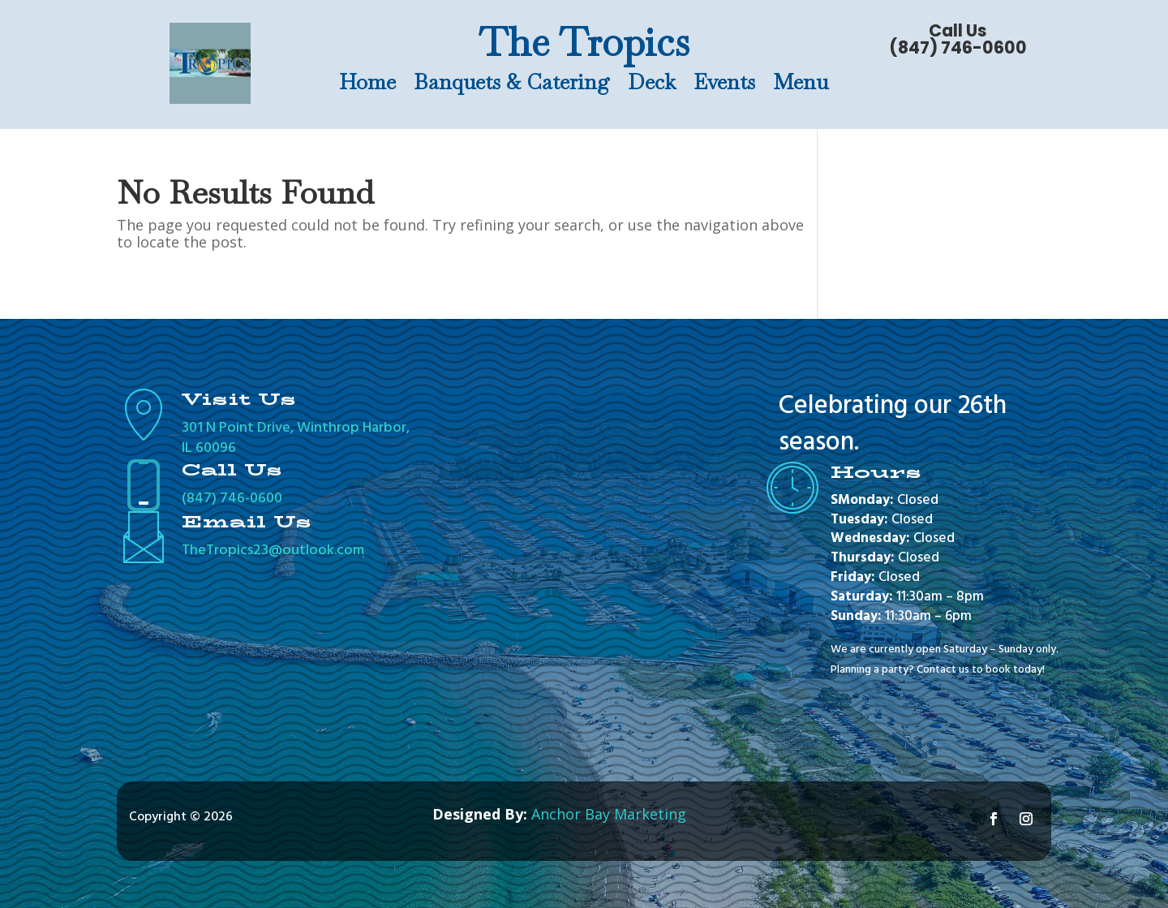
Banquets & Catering (512, 85)
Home (367, 85)
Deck (652, 85)
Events (724, 85)
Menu (800, 85)
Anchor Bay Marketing (608, 814)
